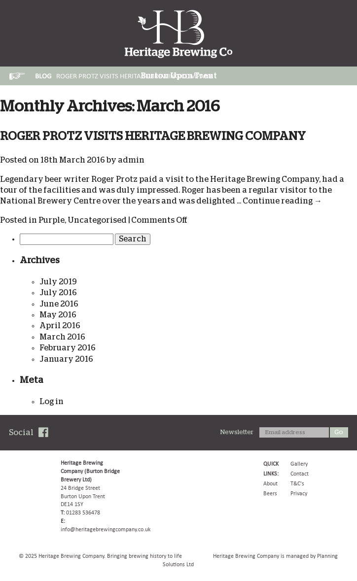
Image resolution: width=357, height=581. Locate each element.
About (270, 483)
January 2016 (66, 359)
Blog (43, 75)
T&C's (297, 483)
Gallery (299, 463)
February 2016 (67, 348)
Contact (299, 473)
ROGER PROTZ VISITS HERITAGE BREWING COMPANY (153, 136)
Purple (51, 220)
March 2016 (62, 337)
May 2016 (57, 315)
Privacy (298, 493)
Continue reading (282, 201)
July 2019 (58, 282)
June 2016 (58, 304)
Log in (51, 402)
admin (131, 160)
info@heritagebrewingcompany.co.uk (105, 529)
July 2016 (58, 293)
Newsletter (236, 432)
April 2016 (59, 326)
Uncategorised (97, 220)
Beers (270, 493)
